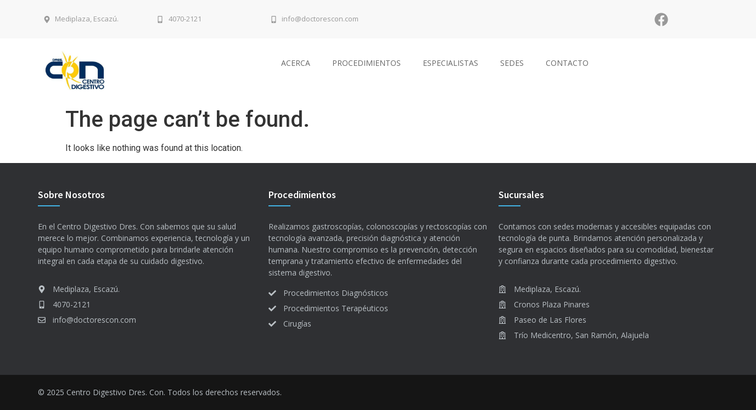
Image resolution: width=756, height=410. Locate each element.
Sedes (512, 63)
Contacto (567, 63)
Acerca (295, 63)
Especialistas (450, 63)
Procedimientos (366, 63)
